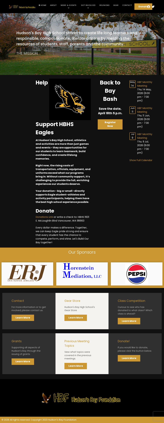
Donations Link (44, 217)
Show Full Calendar (140, 160)
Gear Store (72, 301)
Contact (18, 301)
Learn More (23, 317)
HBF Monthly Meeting (144, 84)
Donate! (124, 341)
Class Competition (131, 301)
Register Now (110, 124)
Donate (143, 6)
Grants (17, 341)
